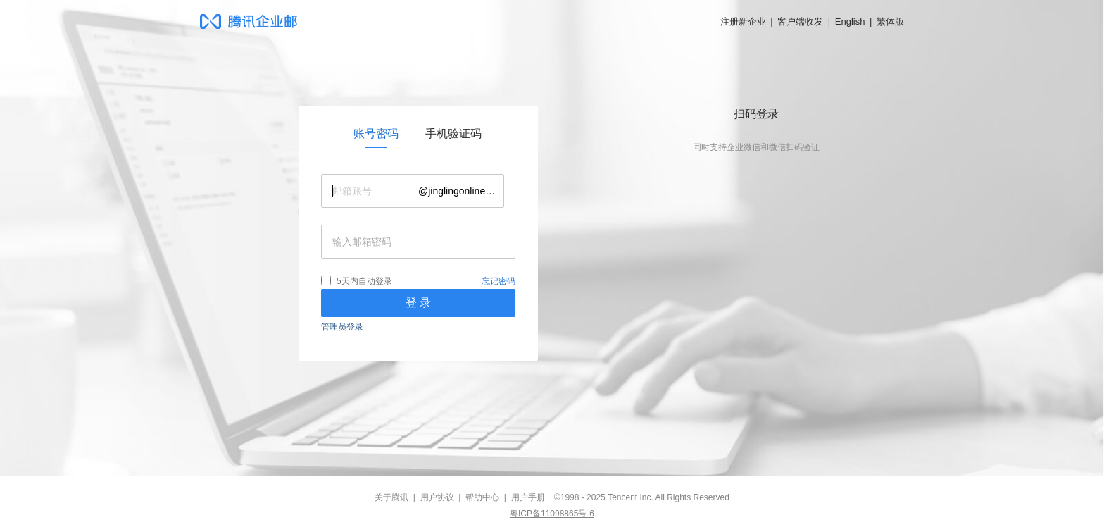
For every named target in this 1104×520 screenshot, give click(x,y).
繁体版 (890, 21)
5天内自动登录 (364, 281)
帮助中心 (482, 497)
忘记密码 (498, 281)
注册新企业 (743, 21)
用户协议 (437, 497)
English (850, 21)
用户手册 (528, 497)
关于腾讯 (391, 497)
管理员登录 (342, 327)
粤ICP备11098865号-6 (552, 514)
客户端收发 (800, 21)
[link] (376, 133)
